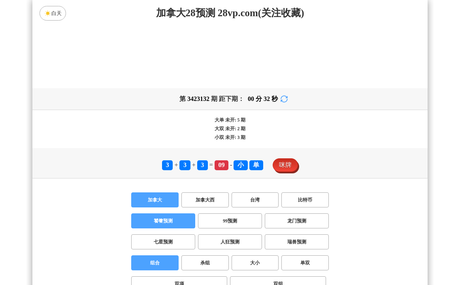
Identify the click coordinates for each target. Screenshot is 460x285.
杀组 (205, 263)
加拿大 (155, 200)
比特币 (305, 200)
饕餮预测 (163, 221)
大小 (255, 263)
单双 (305, 263)
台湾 (255, 200)
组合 (155, 263)
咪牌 (285, 165)
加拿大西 (205, 200)
